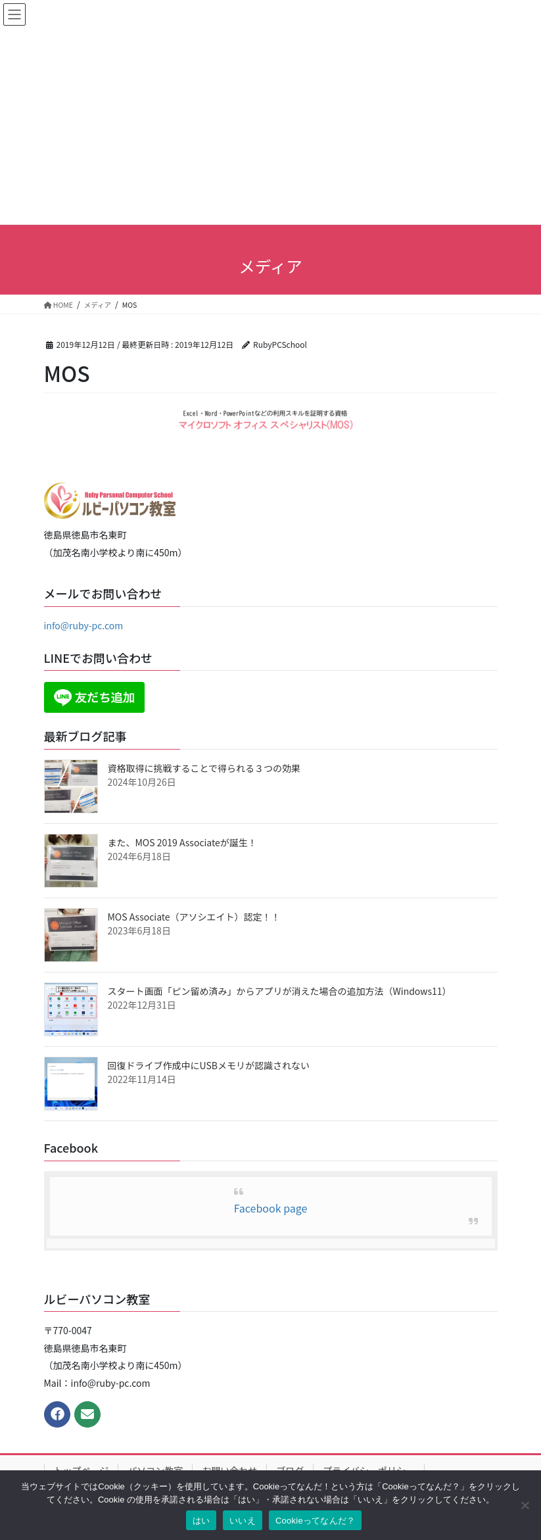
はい (201, 1521)
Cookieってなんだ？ (315, 1521)
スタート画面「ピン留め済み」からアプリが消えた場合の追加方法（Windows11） (280, 991)
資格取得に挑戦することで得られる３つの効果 (204, 768)
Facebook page (271, 1208)
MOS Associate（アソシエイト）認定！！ (194, 916)
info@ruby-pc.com (84, 625)
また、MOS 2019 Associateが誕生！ (182, 842)
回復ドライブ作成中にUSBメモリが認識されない (209, 1065)
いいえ (242, 1521)
